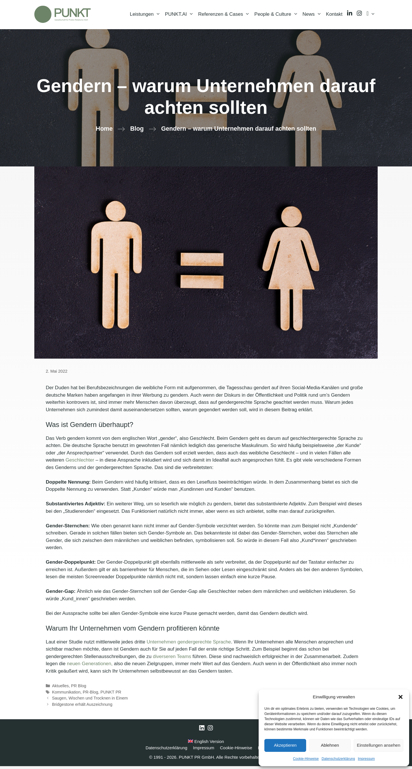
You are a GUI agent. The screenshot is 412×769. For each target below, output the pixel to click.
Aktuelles (60, 688)
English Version (206, 744)
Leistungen (146, 16)
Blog (137, 131)
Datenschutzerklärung (338, 759)
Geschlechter (80, 463)
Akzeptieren (285, 745)
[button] (400, 697)
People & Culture (277, 16)
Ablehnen (330, 745)
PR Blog (78, 688)
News (313, 16)
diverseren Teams (172, 659)
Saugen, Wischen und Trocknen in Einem (90, 701)
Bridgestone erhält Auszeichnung (82, 707)
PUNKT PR (110, 695)
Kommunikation (66, 695)
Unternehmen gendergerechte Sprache (188, 644)
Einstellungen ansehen (378, 745)
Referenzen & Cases (225, 16)
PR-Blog (90, 695)
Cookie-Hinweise (306, 759)
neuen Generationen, (90, 666)
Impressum (366, 759)
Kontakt (334, 15)
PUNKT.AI (180, 16)
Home (104, 131)
